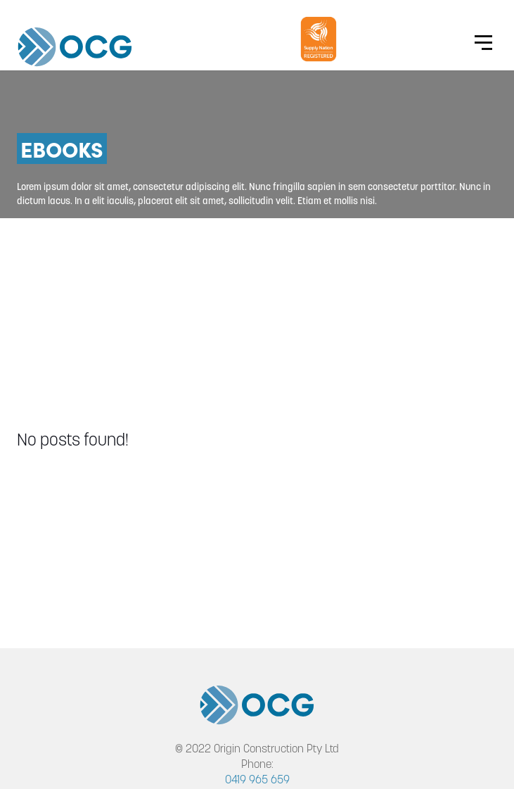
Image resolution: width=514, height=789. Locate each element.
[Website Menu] (483, 42)
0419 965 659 (257, 780)
